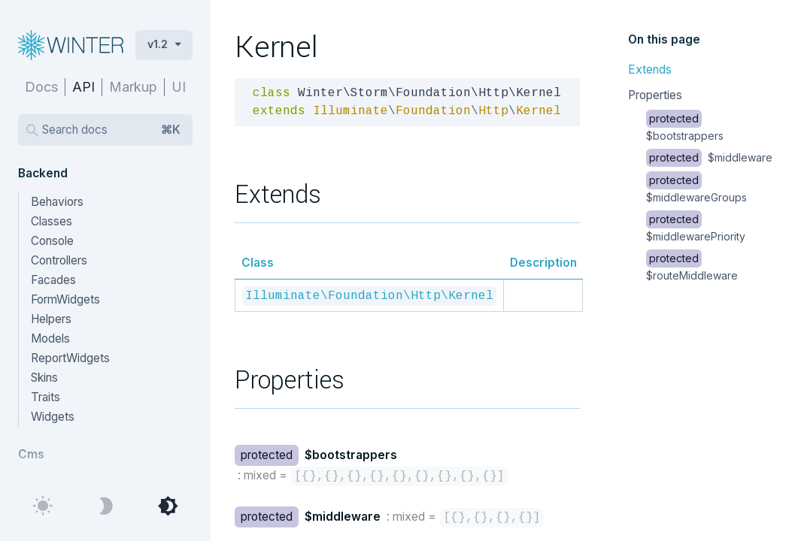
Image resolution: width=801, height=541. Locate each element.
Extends (650, 69)
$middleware (709, 157)
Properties (655, 95)
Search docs (111, 130)
